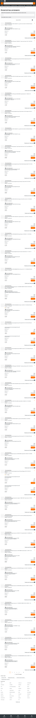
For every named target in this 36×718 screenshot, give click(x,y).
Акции (2, 5)
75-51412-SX (10, 78)
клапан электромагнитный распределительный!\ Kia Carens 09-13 (13, 441)
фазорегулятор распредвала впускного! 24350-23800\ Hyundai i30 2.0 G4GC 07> (12, 459)
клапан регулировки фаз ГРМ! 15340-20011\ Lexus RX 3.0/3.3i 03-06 (12, 134)
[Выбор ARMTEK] (18, 20)
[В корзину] (33, 35)
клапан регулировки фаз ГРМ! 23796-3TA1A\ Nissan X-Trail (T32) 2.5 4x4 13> (13, 204)
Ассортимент (6, 7)
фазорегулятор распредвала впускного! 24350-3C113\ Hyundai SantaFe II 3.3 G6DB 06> (12, 538)
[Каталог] (2, 3)
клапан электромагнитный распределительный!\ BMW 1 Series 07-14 (12, 354)
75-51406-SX (10, 270)
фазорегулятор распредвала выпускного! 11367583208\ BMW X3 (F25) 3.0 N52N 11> (11, 661)
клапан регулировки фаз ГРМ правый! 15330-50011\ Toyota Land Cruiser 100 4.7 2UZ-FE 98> (13, 371)
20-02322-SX (10, 587)
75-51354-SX (10, 113)
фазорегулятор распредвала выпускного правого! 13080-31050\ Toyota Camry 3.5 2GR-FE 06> (12, 503)
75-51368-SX (10, 60)
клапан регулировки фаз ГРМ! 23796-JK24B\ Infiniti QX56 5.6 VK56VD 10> (12, 406)
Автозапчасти (10, 7)
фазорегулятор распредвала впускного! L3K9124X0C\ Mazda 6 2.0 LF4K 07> (11, 573)
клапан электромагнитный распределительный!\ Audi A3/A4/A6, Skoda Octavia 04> (12, 64)
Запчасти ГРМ (23, 7)
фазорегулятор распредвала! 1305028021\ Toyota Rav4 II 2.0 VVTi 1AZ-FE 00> (12, 626)
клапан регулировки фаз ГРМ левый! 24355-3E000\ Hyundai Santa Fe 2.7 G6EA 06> (12, 99)
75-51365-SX (10, 437)
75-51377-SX (10, 385)
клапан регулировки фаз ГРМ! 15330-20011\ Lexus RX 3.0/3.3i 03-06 (12, 29)
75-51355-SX (10, 253)
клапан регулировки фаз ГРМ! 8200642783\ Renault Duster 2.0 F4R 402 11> (12, 239)
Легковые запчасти (7, 5)
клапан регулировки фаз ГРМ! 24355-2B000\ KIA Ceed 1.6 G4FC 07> (12, 311)
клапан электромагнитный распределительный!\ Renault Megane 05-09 (12, 477)
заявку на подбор (8, 17)
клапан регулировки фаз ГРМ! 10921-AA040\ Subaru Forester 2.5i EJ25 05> (13, 82)
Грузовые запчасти (14, 5)
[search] (34, 3)
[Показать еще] (18, 698)
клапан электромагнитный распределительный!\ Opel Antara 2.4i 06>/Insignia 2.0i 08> (12, 117)
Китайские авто (21, 5)
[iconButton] (33, 15)
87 (23, 672)
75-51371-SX (10, 148)
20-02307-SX (10, 657)
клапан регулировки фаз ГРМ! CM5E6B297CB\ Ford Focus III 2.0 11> (12, 274)
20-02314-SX (10, 517)
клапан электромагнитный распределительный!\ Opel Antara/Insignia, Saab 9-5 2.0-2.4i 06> (12, 169)
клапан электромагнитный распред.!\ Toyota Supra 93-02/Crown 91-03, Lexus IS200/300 (12, 152)
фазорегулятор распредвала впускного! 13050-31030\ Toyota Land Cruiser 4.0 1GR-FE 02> (12, 643)
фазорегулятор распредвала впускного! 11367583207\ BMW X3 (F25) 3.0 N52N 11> (11, 608)
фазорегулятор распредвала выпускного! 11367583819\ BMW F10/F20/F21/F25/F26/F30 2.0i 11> (12, 292)
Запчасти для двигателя (16, 7)
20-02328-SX (10, 455)
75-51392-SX (10, 420)
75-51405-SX (10, 95)
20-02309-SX (10, 288)
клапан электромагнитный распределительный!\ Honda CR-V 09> (12, 327)
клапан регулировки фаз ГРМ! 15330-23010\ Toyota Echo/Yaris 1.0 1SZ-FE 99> (12, 222)
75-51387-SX (10, 43)
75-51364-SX (10, 349)
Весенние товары (29, 5)
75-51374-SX (10, 183)
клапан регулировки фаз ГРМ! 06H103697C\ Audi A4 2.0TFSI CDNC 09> (13, 424)
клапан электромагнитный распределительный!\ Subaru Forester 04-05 (12, 187)
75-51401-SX (10, 218)
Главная (2, 7)
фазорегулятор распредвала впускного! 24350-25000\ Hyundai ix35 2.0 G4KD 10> (12, 591)
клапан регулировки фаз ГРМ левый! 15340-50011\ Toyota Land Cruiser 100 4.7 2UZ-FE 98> (12, 47)
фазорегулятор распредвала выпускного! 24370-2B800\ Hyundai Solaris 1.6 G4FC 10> (12, 556)
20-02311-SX (10, 622)
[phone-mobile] (35, 1)
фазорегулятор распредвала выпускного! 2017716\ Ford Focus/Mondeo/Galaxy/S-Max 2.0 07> (12, 521)
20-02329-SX (10, 552)
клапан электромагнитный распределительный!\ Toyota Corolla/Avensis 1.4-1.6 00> (12, 257)
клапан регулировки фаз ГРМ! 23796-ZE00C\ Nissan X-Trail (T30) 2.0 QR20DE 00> (13, 389)
